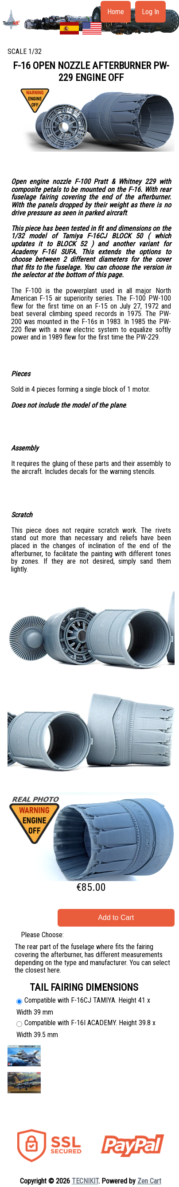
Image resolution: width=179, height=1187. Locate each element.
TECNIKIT (85, 1181)
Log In (150, 12)
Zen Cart (149, 1181)
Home (115, 12)
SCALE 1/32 (25, 51)
